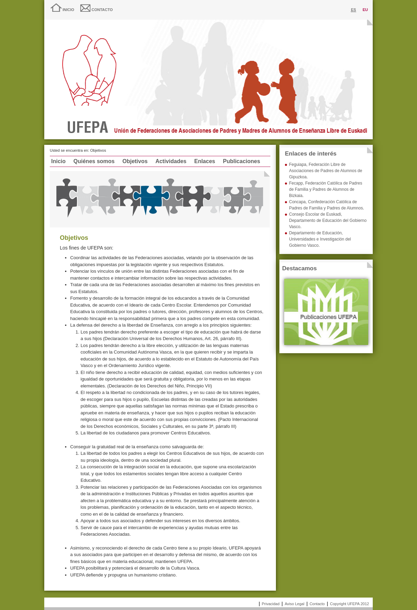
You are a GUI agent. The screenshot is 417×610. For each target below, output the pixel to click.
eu (365, 10)
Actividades (170, 161)
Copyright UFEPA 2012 (349, 604)
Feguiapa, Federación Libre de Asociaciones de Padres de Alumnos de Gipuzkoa (325, 170)
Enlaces (204, 161)
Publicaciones (241, 161)
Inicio (68, 10)
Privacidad (270, 604)
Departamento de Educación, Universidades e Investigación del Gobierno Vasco (320, 239)
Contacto (102, 10)
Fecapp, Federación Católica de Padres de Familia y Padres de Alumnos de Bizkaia (325, 189)
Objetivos (135, 161)
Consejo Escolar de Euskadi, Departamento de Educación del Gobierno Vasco (328, 220)
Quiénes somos (93, 161)
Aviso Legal (294, 604)
